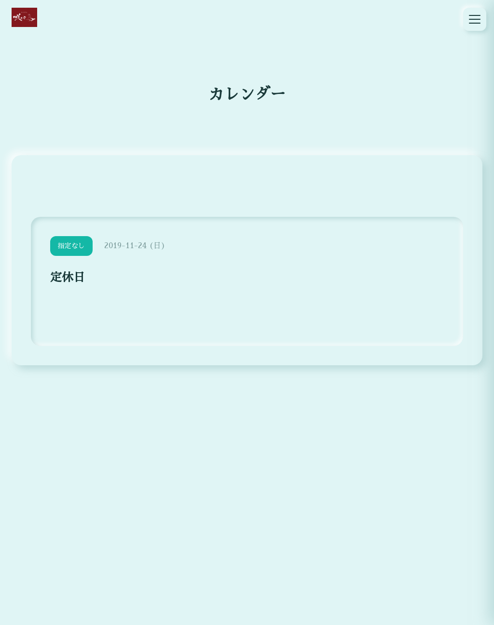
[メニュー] (474, 19)
